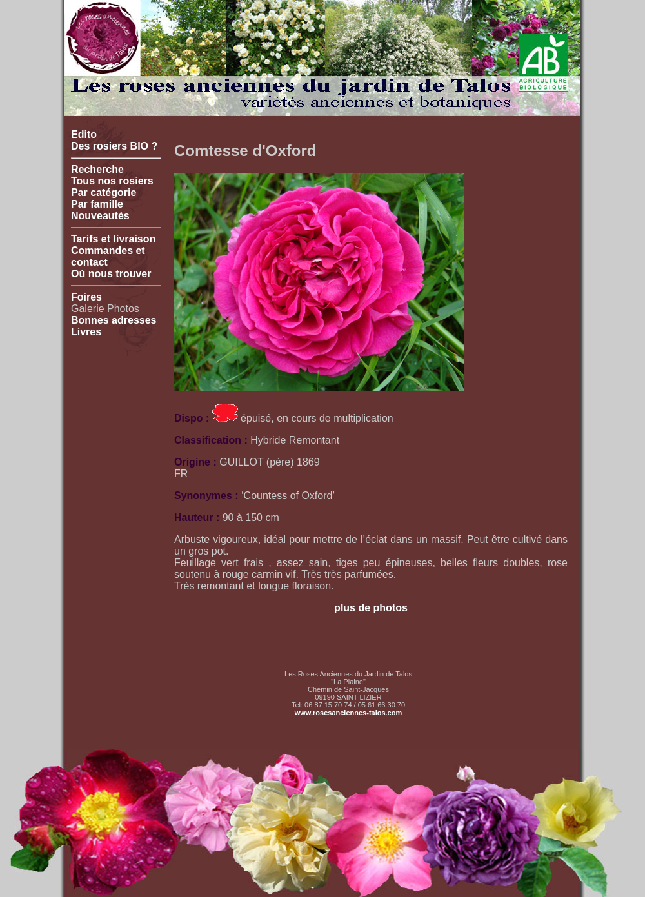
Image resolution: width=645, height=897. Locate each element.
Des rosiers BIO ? (114, 146)
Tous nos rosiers (112, 180)
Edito (84, 134)
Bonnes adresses (114, 320)
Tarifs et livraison (113, 238)
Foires (86, 296)
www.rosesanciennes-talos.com (348, 712)
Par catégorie (103, 192)
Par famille (97, 204)
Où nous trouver (111, 273)
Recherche (97, 169)
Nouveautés (100, 215)
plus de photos (371, 607)
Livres (86, 331)
